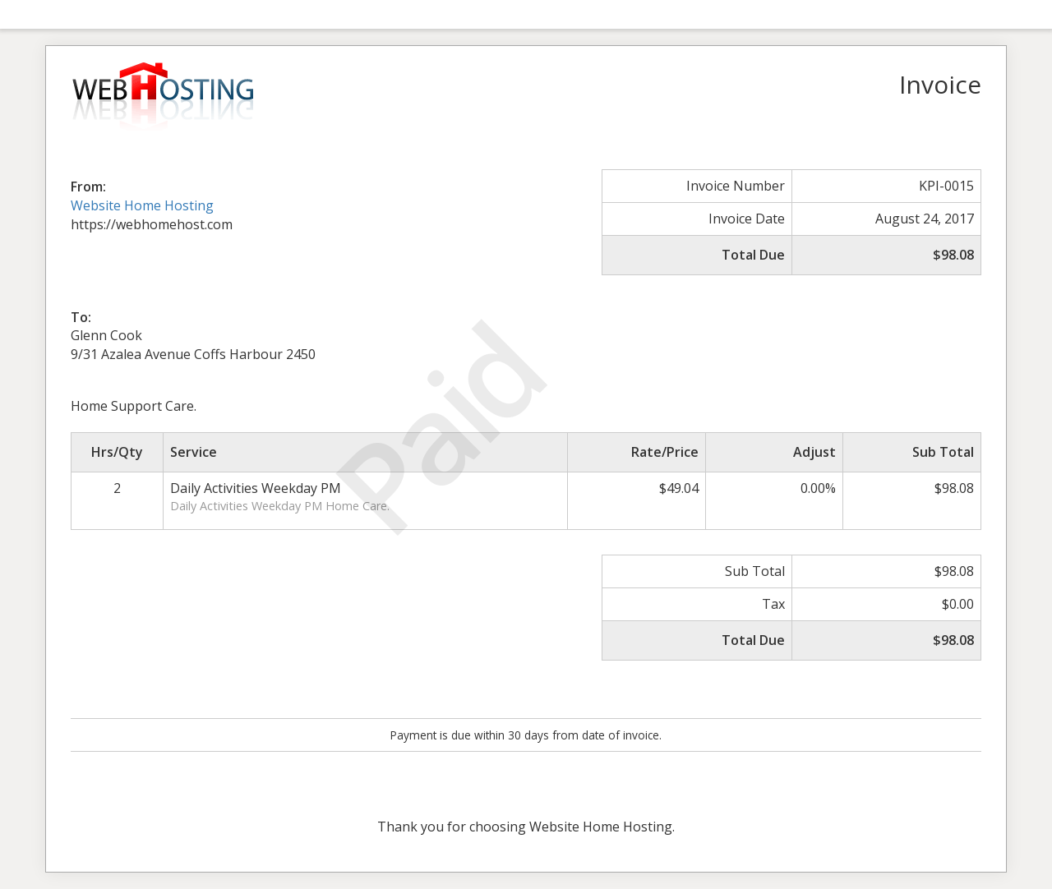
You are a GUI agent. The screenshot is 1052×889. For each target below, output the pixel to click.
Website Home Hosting (142, 205)
